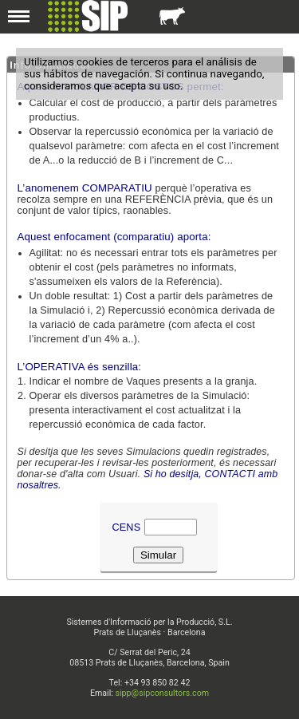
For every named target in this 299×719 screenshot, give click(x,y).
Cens (126, 527)
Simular (158, 555)
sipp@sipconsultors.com (163, 693)
